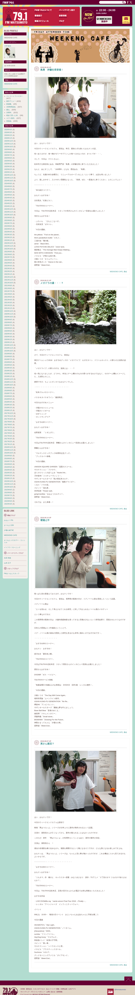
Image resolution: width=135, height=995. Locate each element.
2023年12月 (8, 209)
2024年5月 (8, 195)
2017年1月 (8, 444)
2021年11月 (8, 280)
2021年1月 (8, 308)
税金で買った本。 (12, 115)
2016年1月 (8, 478)
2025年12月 (8, 141)
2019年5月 (8, 365)
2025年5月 (8, 161)
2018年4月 (8, 402)
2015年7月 (8, 495)
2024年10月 (8, 181)
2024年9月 (8, 183)
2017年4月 (8, 436)
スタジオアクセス (39, 989)
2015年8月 (8, 493)
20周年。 (9, 113)
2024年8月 (8, 186)
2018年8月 (8, 390)
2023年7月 (8, 223)
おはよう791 (8, 520)
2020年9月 (8, 320)
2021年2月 (8, 305)
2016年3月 (8, 473)
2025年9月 (8, 149)
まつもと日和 (9, 525)
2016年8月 (8, 458)
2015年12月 (8, 481)
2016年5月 (8, 467)
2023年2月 (8, 237)
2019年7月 (8, 359)
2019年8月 (8, 356)
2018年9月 (8, 388)
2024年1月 (8, 206)
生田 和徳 (7, 558)
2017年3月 (8, 439)
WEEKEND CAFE (116, 272)
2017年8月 (8, 425)
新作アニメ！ (11, 101)
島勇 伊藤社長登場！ (51, 70)
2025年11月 (8, 144)
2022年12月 (8, 243)
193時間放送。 (11, 107)
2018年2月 (8, 408)
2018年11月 (8, 382)
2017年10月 (8, 419)
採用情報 (59, 992)
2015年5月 (8, 501)
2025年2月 (8, 169)
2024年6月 (8, 192)
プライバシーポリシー (38, 992)
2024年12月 (8, 175)
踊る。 (8, 110)
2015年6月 (8, 498)
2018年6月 (8, 396)
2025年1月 (8, 172)
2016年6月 (8, 464)
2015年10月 (8, 487)
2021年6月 (8, 294)
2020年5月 (8, 331)
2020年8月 (8, 322)
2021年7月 (8, 291)
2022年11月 (8, 246)
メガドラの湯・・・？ (51, 283)
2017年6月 (8, 430)
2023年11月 (8, 212)
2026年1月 (8, 138)
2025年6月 (8, 158)
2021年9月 (8, 285)
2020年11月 (8, 314)
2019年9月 (8, 354)
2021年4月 (8, 300)
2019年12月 (8, 345)
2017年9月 (8, 422)
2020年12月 (8, 311)
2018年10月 (8, 385)
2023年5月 (8, 229)
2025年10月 (8, 147)
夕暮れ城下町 (9, 530)
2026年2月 (8, 135)
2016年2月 (8, 475)
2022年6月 (8, 260)
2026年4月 (8, 130)
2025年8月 (8, 152)
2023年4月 (8, 232)
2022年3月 (8, 268)
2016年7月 (8, 461)
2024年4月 (8, 198)
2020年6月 (8, 328)
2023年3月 (8, 235)
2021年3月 (8, 303)
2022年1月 (8, 274)
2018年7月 (8, 393)
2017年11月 (8, 416)
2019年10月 (8, 351)
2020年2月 (8, 339)
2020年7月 (8, 325)
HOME (23, 989)
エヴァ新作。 (11, 118)
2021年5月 (8, 297)
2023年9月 (8, 218)
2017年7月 (8, 427)
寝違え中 (45, 520)
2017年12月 (8, 413)
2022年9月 (8, 252)
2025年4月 (8, 164)
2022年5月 (8, 263)
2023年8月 (8, 220)
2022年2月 (8, 271)
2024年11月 (8, 178)
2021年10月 (8, 283)
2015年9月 (8, 490)
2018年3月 (8, 405)
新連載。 (9, 104)
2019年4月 (8, 368)
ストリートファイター (14, 96)
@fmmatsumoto (120, 990)
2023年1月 (8, 240)
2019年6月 (8, 362)
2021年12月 (8, 277)
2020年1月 (8, 342)
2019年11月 (8, 348)
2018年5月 (8, 399)
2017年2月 (8, 441)
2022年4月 (8, 266)
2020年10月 (8, 317)
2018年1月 (8, 410)
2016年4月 (8, 470)
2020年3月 (8, 337)
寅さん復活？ (47, 743)
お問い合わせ (50, 992)
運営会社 (29, 989)
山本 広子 (7, 563)
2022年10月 (8, 249)
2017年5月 (8, 433)
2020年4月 (8, 334)
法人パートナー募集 (52, 989)
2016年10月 (8, 453)
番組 (125, 272)
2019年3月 (8, 371)
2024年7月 (8, 189)
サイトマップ (25, 992)
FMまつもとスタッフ (11, 573)
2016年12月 (8, 447)
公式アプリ (72, 989)
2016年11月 (8, 450)
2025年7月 (8, 155)
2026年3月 (8, 132)
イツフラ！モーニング (12, 547)
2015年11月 (8, 484)
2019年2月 (8, 373)
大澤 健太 (7, 46)
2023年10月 (8, 215)
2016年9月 (8, 456)
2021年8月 (8, 288)
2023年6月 (8, 226)
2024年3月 (8, 200)
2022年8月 (8, 254)
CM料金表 (63, 989)
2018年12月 (8, 379)
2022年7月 (8, 257)
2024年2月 (8, 203)
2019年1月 (8, 376)
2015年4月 (8, 504)
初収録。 (9, 121)
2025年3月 (8, 166)
